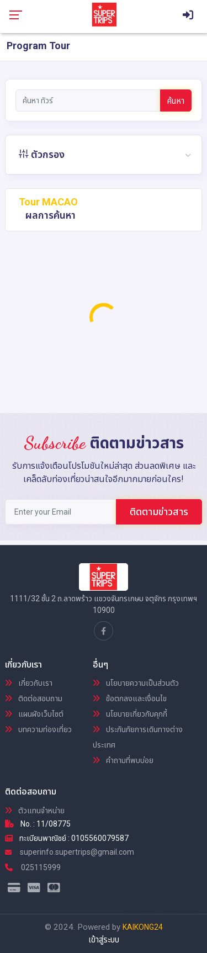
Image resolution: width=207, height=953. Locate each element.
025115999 (33, 867)
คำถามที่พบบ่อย (123, 760)
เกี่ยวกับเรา (28, 683)
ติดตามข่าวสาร (159, 511)
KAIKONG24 (143, 927)
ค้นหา (175, 101)
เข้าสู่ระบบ (103, 940)
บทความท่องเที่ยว (38, 729)
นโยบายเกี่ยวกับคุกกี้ (130, 714)
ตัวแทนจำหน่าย (35, 810)
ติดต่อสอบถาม (33, 698)
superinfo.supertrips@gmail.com (69, 852)
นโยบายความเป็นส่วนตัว (136, 683)
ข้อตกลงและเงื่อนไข (130, 698)
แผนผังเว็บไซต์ (34, 714)
